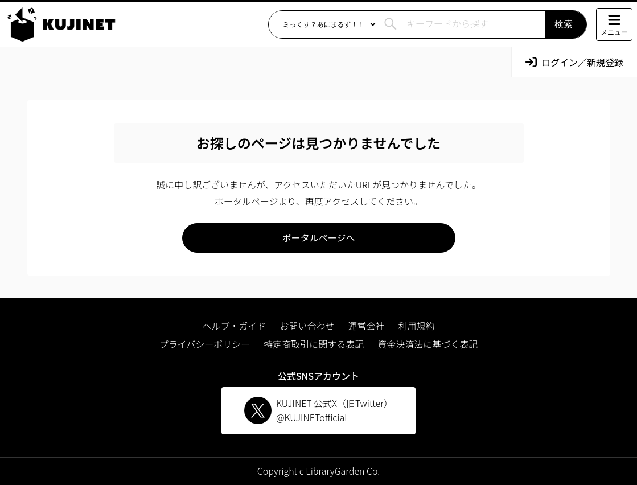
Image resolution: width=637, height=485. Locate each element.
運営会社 (366, 325)
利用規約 (416, 325)
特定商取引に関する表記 (314, 343)
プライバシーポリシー (204, 343)
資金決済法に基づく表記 (427, 343)
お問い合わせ (307, 325)
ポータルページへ (318, 237)
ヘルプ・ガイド (234, 325)
